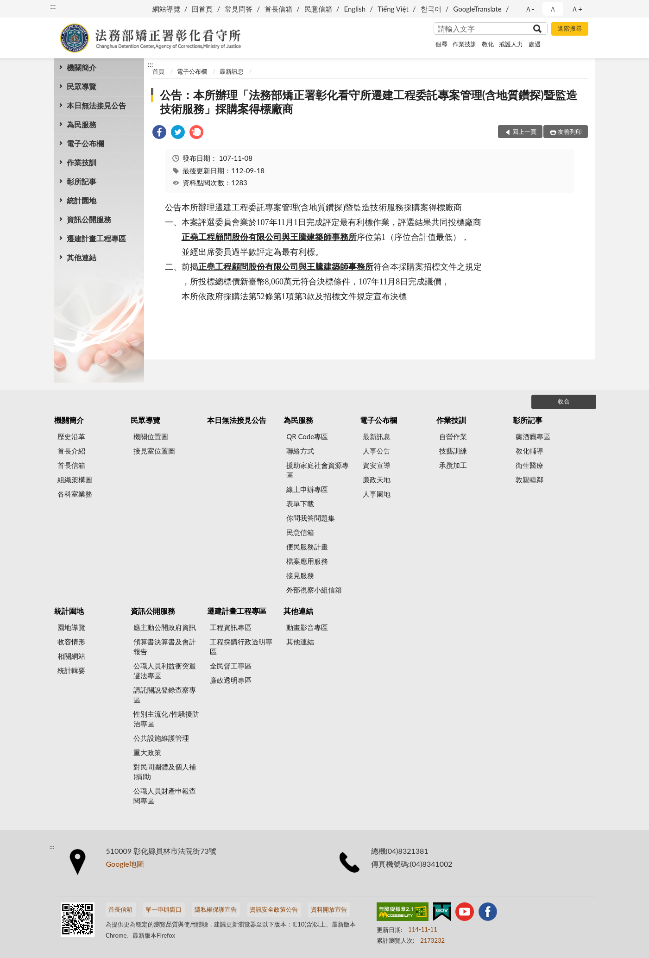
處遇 (535, 44)
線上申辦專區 (307, 489)
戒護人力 (511, 44)
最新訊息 (232, 71)
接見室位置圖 (154, 451)
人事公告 (377, 451)
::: (53, 5)
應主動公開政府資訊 (164, 627)
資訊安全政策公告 (274, 909)
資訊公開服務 (89, 219)
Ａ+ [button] (576, 9)
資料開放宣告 (329, 909)
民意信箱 (318, 9)
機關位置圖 (150, 436)
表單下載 (300, 503)
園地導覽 (71, 627)
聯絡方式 (300, 451)
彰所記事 (81, 181)
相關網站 (71, 656)
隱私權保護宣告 (216, 909)
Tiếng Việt (393, 9)
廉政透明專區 (231, 680)
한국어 (431, 9)
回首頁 (202, 9)
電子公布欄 (85, 143)
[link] (159, 133)
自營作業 (453, 436)
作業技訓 (465, 44)
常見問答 (238, 9)
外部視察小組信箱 (314, 590)
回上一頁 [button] (524, 131)
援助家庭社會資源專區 (317, 470)
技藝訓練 (453, 451)
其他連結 (81, 257)
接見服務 (300, 575)
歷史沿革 (71, 436)
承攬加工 (453, 465)
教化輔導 (529, 451)
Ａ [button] (552, 9)
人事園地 (377, 494)
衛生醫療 (529, 465)
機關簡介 (81, 67)
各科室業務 (74, 494)
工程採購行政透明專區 (241, 646)
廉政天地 (377, 479)
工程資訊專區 (231, 627)
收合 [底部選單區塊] (564, 401)
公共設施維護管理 (161, 738)
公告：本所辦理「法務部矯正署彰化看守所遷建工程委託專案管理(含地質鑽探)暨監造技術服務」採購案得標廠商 (368, 101)
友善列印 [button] (570, 131)
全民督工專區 (231, 666)
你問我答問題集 (310, 518)
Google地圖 (125, 863)
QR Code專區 (307, 436)
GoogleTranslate (477, 9)
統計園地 (81, 200)
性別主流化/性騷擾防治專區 (166, 719)
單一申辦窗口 (163, 909)
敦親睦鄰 (529, 479)
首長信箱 (278, 9)
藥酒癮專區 (533, 436)
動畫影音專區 (307, 627)
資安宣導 (377, 465)
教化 (488, 44)
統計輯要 (71, 670)
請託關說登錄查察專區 (164, 695)
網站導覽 (166, 9)
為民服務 (81, 124)
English (355, 9)
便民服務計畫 (307, 546)
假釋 (441, 44)
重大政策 (147, 752)
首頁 (158, 71)
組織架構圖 (74, 479)
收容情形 (71, 641)
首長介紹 (71, 451)
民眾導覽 (81, 86)
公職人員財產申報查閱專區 (164, 796)
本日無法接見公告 (96, 105)
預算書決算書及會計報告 (164, 646)
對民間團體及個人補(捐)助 (164, 772)
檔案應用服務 (307, 561)
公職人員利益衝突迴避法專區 (164, 671)
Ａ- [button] (530, 9)
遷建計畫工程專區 (96, 238)
